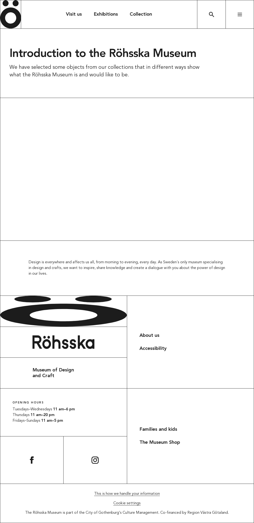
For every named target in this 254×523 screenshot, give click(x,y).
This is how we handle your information (127, 494)
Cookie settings (127, 503)
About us (149, 335)
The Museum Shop (159, 442)
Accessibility (152, 348)
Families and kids (158, 429)
